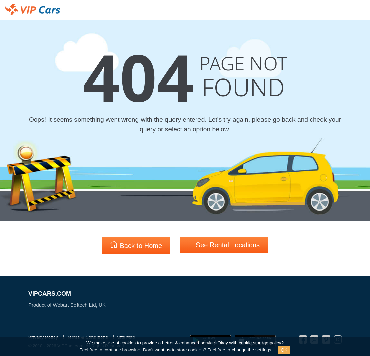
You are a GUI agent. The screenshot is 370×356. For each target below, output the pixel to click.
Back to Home (136, 245)
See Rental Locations (224, 245)
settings (263, 349)
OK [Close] (284, 350)
